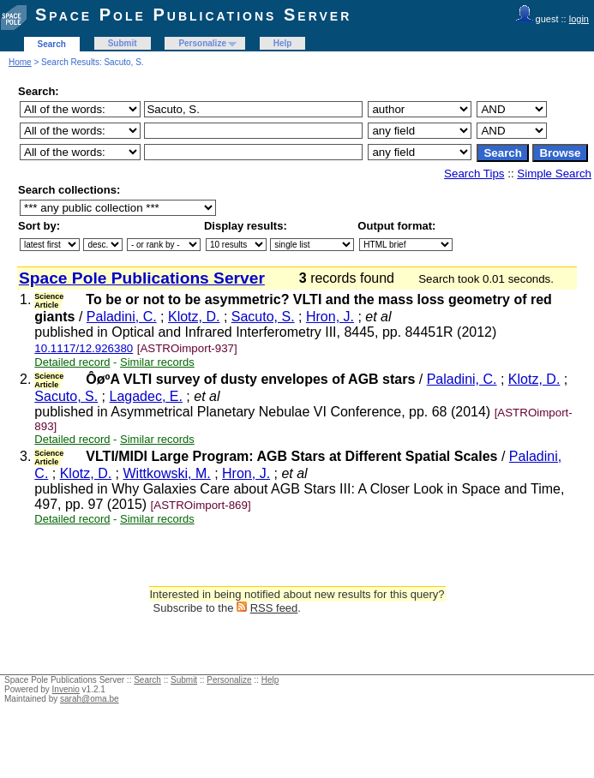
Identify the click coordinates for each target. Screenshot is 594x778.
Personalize (202, 43)
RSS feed (274, 607)
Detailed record (72, 362)
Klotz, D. (193, 316)
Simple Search (554, 173)
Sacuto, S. (263, 316)
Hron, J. (330, 316)
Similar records (157, 362)
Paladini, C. (122, 316)
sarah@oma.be (89, 698)
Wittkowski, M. (167, 473)
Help (282, 43)
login (579, 19)
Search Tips (474, 173)
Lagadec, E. (146, 396)
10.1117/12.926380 (83, 348)
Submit (122, 43)
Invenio (66, 689)
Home (20, 62)
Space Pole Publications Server (193, 14)
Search (52, 44)
